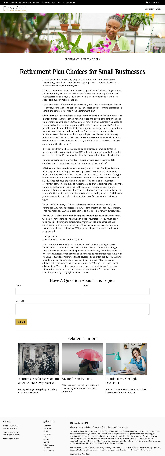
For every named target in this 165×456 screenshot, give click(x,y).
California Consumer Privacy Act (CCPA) (146, 447)
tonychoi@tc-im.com (67, 2)
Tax (44, 437)
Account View (152, 2)
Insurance (47, 434)
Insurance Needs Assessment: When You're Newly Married (38, 380)
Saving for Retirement (77, 378)
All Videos (47, 448)
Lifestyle (46, 442)
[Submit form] (21, 322)
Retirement (47, 426)
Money (46, 439)
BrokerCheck (122, 427)
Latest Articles (48, 445)
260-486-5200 (48, 2)
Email (86, 285)
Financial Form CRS (81, 423)
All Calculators (48, 450)
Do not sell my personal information (137, 450)
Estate (45, 431)
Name (18, 285)
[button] (153, 8)
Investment (47, 428)
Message (19, 300)
